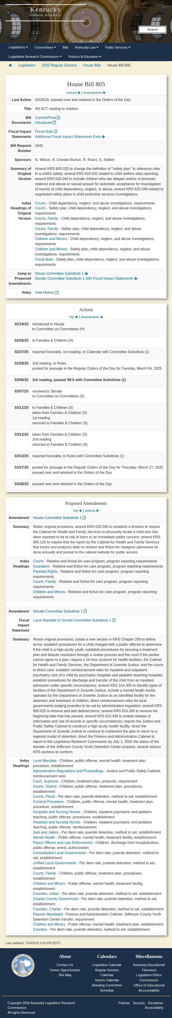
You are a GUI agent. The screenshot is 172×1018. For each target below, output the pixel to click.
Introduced (45, 122)
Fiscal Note (46, 131)
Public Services (117, 47)
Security (139, 1003)
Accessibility (154, 1008)
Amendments (94, 92)
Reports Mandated (47, 914)
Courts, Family (46, 218)
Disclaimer (155, 1003)
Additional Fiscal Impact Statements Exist (70, 137)
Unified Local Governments (54, 863)
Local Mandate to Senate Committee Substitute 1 (74, 620)
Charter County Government (55, 899)
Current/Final (47, 118)
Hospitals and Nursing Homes (56, 812)
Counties (40, 929)
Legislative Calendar (107, 965)
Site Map (65, 975)
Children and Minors (51, 239)
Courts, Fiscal (44, 796)
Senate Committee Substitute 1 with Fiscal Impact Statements (86, 278)
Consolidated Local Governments (59, 853)
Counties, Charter (47, 909)
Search (152, 30)
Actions (73, 92)
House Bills (92, 65)
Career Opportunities (65, 970)
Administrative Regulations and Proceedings (68, 771)
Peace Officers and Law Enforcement (62, 842)
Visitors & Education (84, 57)
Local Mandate (44, 761)
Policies (124, 1003)
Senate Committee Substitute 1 (60, 611)
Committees (45, 47)
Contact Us (65, 965)
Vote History (46, 292)
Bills (66, 47)
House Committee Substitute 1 (61, 273)
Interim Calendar (107, 980)
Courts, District (44, 786)
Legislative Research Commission (35, 57)
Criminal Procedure (48, 802)
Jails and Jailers (45, 832)
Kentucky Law (87, 47)
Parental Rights (45, 571)
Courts (40, 203)
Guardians (41, 566)
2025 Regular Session (59, 65)
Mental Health (44, 837)
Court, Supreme (45, 781)
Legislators (18, 47)
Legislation (27, 65)
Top (73, 317)
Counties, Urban (46, 894)
